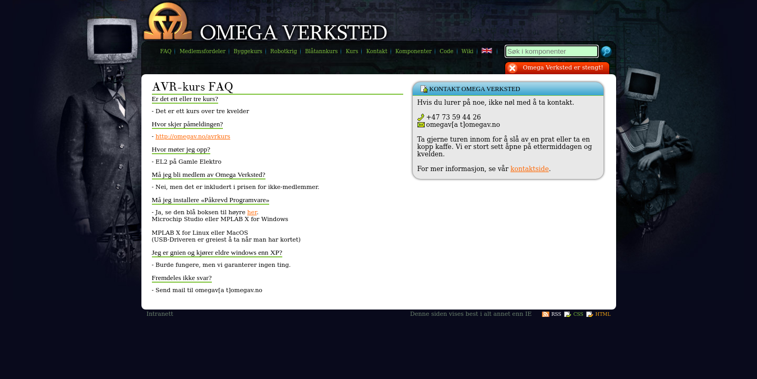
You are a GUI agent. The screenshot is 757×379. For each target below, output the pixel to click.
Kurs (352, 51)
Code (446, 51)
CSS (579, 314)
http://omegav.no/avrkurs (193, 136)
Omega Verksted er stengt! (563, 67)
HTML (603, 314)
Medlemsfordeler (202, 51)
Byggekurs (247, 51)
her (252, 212)
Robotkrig (283, 51)
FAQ (166, 51)
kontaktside (529, 169)
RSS (556, 314)
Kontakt (376, 51)
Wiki (468, 51)
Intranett (160, 314)
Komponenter (413, 51)
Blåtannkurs (321, 51)
